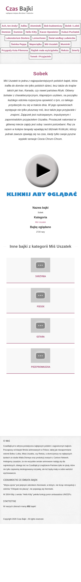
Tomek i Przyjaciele (40, 56)
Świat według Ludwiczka (62, 38)
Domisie (6, 32)
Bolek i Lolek (72, 26)
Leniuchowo (39, 38)
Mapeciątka (35, 44)
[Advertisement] (40, 404)
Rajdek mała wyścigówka (44, 50)
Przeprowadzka (40, 367)
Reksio (65, 50)
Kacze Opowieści (49, 32)
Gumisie (18, 32)
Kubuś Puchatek (70, 32)
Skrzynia (40, 276)
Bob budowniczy (53, 26)
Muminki (65, 44)
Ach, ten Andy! (10, 26)
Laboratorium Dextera (17, 38)
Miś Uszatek (51, 44)
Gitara (40, 336)
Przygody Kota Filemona (15, 50)
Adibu (24, 26)
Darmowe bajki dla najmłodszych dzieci (25, 10)
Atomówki (35, 26)
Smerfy (75, 50)
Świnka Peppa (18, 44)
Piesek (40, 306)
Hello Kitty (31, 32)
